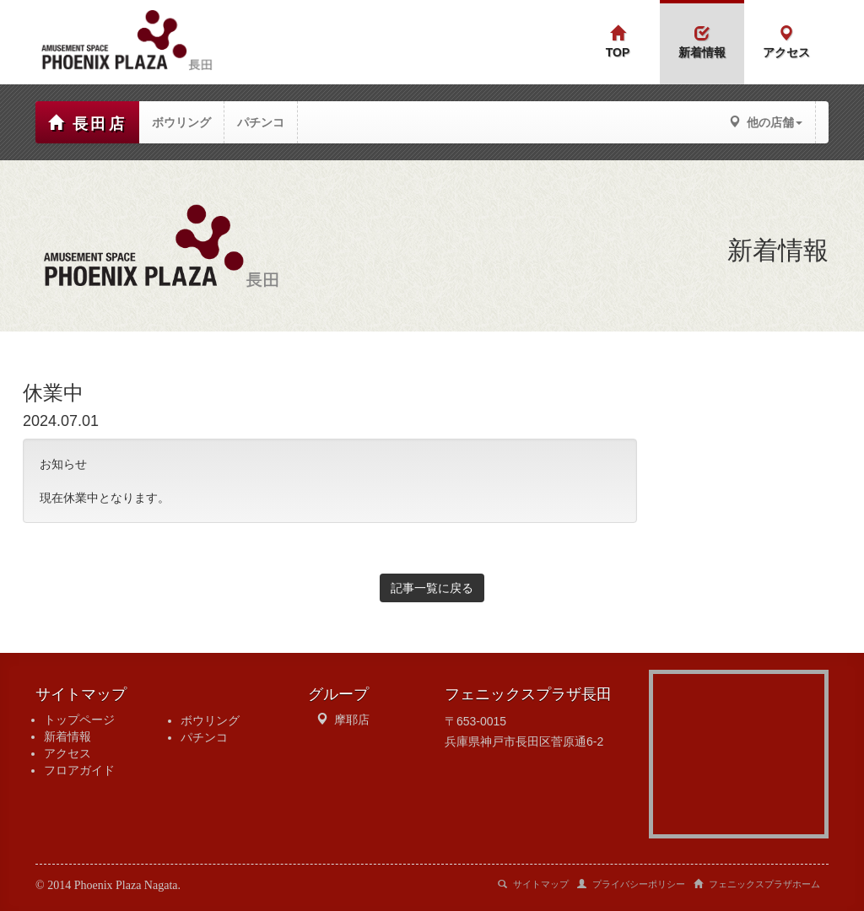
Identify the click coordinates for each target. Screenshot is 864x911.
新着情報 (67, 736)
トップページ (79, 719)
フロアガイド (79, 770)
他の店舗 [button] (765, 122)
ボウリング (210, 720)
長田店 (87, 123)
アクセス (67, 753)
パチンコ (204, 737)
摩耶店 (352, 719)
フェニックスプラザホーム (757, 884)
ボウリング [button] (181, 122)
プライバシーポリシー (631, 884)
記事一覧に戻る (432, 588)
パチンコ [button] (260, 122)
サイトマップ (533, 884)
